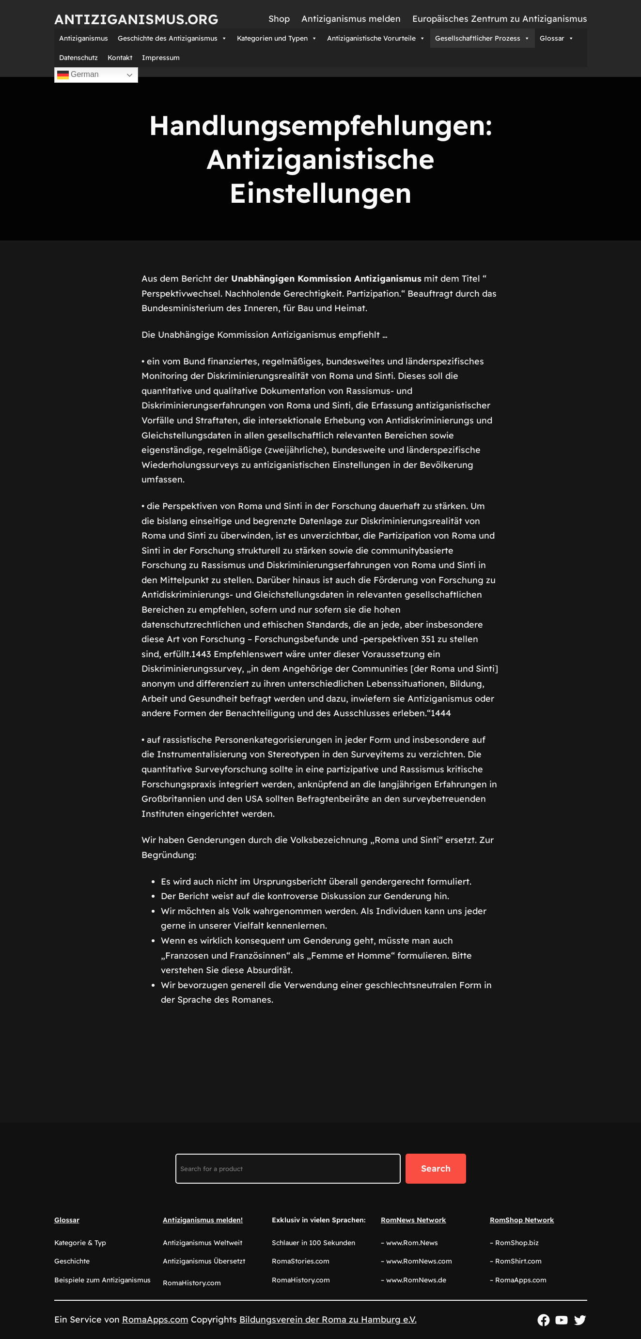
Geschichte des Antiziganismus (172, 38)
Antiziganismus (83, 38)
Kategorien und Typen (277, 38)
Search (436, 1168)
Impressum (161, 57)
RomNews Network (413, 1220)
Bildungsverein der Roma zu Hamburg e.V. (328, 1319)
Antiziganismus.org (136, 19)
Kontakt (120, 57)
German (78, 75)
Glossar (557, 38)
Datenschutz (78, 57)
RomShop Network (522, 1220)
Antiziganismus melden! (203, 1220)
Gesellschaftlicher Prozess (482, 38)
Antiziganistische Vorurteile (376, 38)
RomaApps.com (155, 1319)
